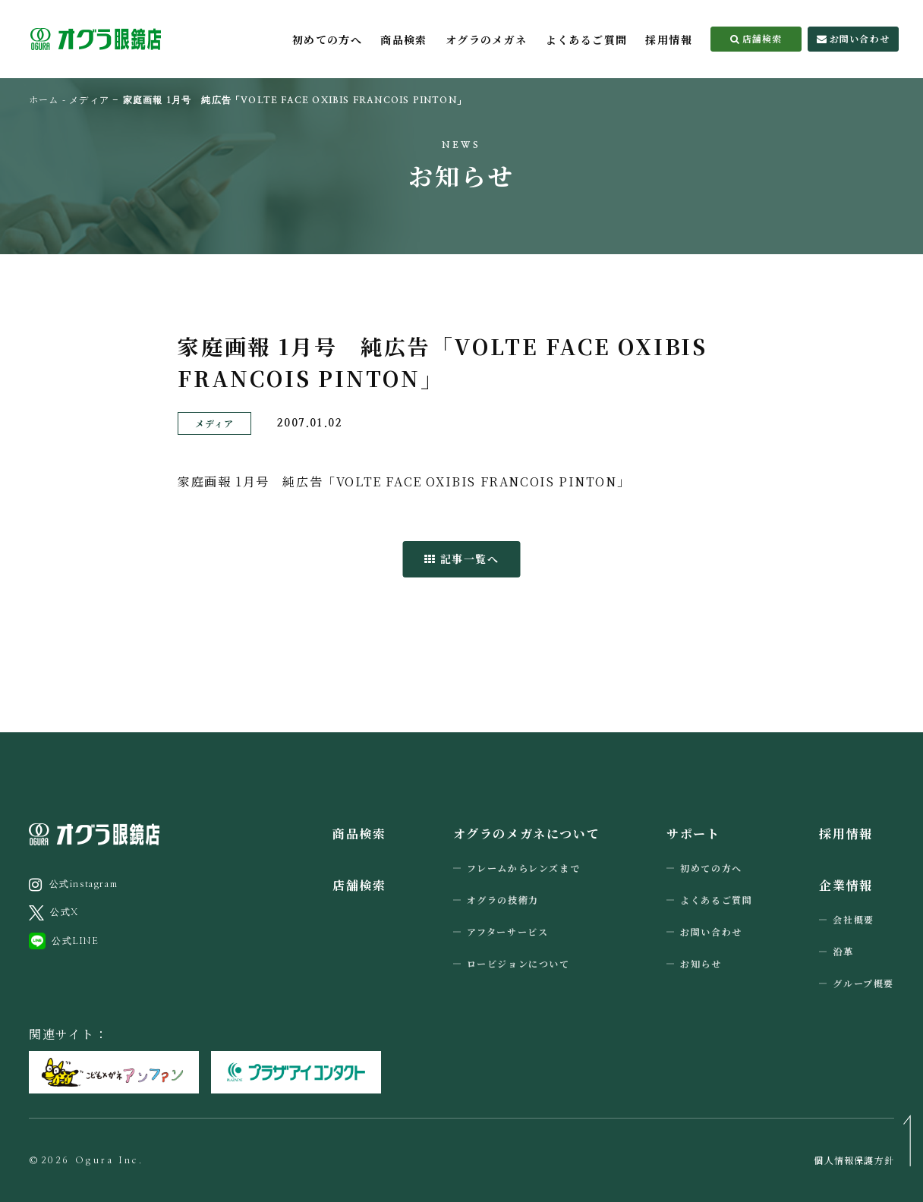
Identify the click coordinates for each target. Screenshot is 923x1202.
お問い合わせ (853, 38)
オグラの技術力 (503, 899)
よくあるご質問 (587, 39)
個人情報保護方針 (854, 1160)
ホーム (44, 99)
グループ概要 (863, 983)
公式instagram (73, 884)
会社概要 (853, 919)
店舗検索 (756, 38)
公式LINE (64, 941)
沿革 (843, 951)
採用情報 (668, 39)
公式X (54, 912)
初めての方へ (327, 39)
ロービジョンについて (518, 963)
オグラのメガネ (487, 39)
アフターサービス (508, 931)
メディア (89, 100)
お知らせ (700, 963)
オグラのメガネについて (526, 833)
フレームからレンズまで (524, 867)
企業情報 (845, 885)
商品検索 (403, 39)
